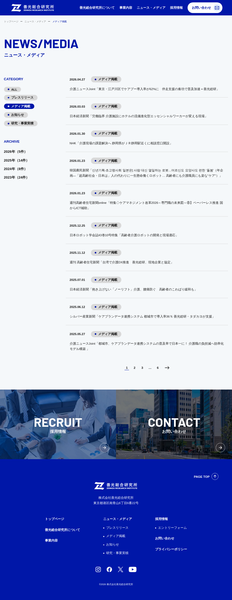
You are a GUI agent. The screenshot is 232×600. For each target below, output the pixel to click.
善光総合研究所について (97, 7)
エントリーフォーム (172, 527)
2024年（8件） (15, 169)
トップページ (11, 21)
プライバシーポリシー (171, 549)
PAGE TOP (202, 476)
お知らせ (17, 114)
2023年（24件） (17, 177)
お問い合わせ (201, 7)
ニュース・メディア (151, 7)
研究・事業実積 (22, 123)
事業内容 (125, 7)
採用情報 (176, 7)
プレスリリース (22, 97)
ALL (14, 89)
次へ (167, 367)
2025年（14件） (17, 160)
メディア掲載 (20, 106)
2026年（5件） (15, 152)
